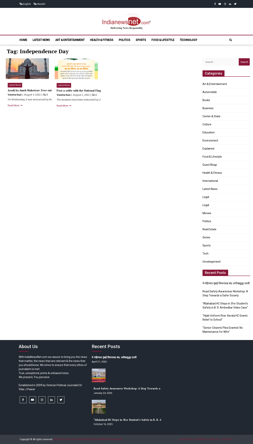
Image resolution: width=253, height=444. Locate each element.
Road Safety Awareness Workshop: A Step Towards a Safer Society (136, 388)
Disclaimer (201, 439)
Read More (14, 105)
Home (23, 40)
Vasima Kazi (15, 94)
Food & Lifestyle (162, 40)
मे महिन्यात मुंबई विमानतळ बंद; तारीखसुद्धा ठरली (226, 283)
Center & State (211, 116)
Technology (188, 40)
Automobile (210, 92)
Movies (207, 213)
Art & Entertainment (70, 40)
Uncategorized (211, 261)
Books (206, 100)
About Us (214, 439)
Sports (141, 40)
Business (208, 108)
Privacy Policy (186, 439)
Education (209, 132)
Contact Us (226, 439)
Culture (207, 124)
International (210, 180)
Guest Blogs (210, 164)
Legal (206, 197)
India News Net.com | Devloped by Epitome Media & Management (87, 439)
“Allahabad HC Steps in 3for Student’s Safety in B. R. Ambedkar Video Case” (141, 420)
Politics (124, 40)
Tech (205, 253)
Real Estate (209, 229)
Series (206, 237)
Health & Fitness (101, 40)
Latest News (41, 40)
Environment (210, 140)
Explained (208, 148)
